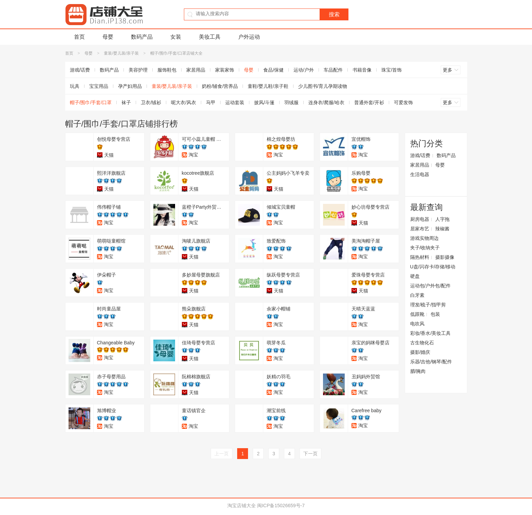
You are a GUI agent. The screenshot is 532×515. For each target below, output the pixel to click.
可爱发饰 (403, 102)
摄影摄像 (444, 257)
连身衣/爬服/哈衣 (326, 102)
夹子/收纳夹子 (425, 247)
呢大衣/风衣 (183, 102)
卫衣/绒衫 (151, 102)
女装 (175, 37)
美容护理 (138, 70)
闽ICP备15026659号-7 (281, 505)
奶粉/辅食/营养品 (220, 86)
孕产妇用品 (130, 86)
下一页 (310, 453)
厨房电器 (419, 219)
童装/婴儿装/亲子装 (121, 53)
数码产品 (142, 37)
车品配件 (333, 70)
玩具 (74, 86)
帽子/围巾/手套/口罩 (91, 102)
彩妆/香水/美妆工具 (430, 333)
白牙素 (417, 295)
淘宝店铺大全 (241, 505)
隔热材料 (419, 257)
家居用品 (195, 70)
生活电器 (419, 174)
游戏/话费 (80, 70)
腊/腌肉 (418, 371)
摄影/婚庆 (420, 352)
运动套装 (234, 102)
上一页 (221, 453)
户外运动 (249, 37)
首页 (79, 37)
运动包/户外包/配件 (430, 285)
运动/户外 (303, 70)
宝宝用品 (98, 86)
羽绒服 (291, 102)
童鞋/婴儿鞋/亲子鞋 (268, 86)
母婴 (107, 37)
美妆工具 (210, 37)
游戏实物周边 (424, 238)
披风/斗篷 (264, 102)
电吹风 (417, 323)
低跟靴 (417, 314)
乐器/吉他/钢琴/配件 (431, 361)
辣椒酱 (442, 228)
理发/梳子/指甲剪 (428, 304)
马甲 (210, 102)
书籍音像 (362, 70)
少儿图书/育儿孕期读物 (322, 86)
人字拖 (442, 219)
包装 (435, 314)
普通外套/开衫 (369, 102)
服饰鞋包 (166, 70)
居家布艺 (419, 228)
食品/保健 (273, 70)
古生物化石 (422, 342)
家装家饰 (224, 70)
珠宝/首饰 (391, 70)
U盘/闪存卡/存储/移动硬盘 (433, 271)
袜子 (126, 102)
